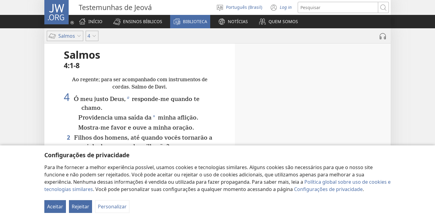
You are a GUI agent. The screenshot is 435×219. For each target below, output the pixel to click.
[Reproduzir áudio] (382, 36)
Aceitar (55, 206)
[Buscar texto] (338, 7)
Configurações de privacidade (328, 189)
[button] (137, 21)
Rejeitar (80, 206)
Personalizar (112, 206)
